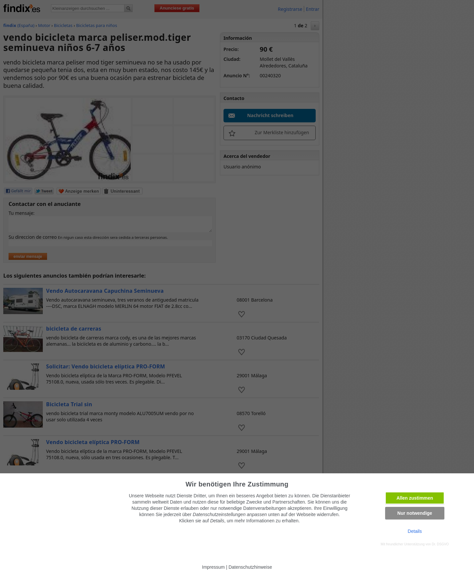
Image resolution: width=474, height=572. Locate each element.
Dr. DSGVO (440, 544)
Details (415, 531)
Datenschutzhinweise (250, 567)
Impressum (213, 567)
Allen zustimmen (414, 498)
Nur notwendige (414, 513)
